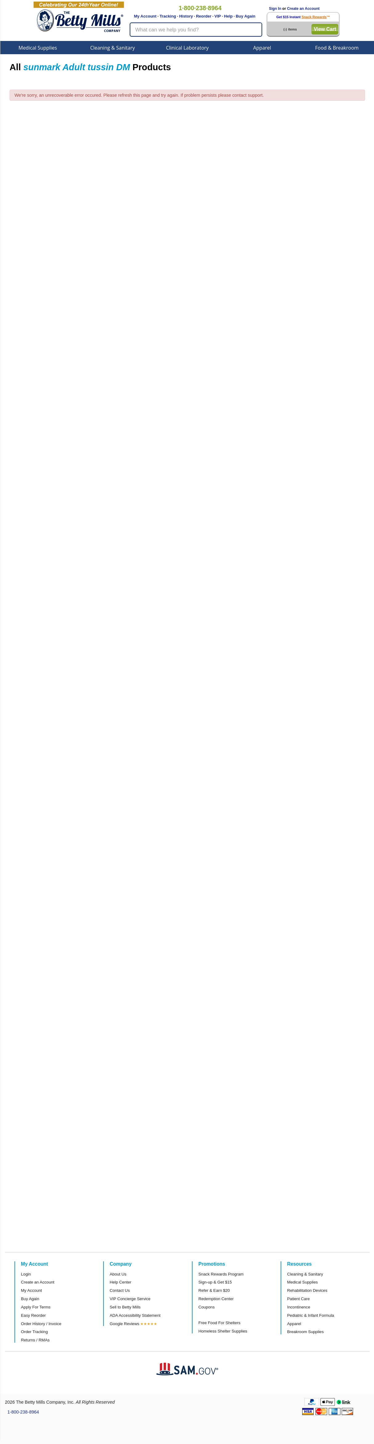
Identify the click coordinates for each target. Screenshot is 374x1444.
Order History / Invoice (41, 1323)
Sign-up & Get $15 (215, 1282)
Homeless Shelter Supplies (222, 1331)
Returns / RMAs (35, 1340)
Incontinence (298, 1307)
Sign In (275, 8)
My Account (145, 16)
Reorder (203, 16)
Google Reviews (124, 1323)
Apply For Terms (36, 1307)
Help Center (120, 1282)
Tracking (168, 16)
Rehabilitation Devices (307, 1290)
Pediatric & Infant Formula (310, 1315)
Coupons (206, 1307)
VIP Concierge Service (130, 1298)
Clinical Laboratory (187, 47)
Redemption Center (216, 1298)
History (186, 16)
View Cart (325, 29)
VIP (217, 16)
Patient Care (298, 1298)
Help (228, 16)
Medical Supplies (37, 47)
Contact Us (120, 1290)
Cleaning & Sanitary (112, 47)
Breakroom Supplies (305, 1331)
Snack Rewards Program (221, 1274)
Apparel (262, 47)
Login (26, 1274)
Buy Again (245, 16)
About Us (118, 1274)
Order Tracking (34, 1331)
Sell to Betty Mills (125, 1307)
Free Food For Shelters (219, 1322)
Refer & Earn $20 (214, 1290)
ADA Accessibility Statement (135, 1315)
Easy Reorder (33, 1315)
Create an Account (303, 8)
